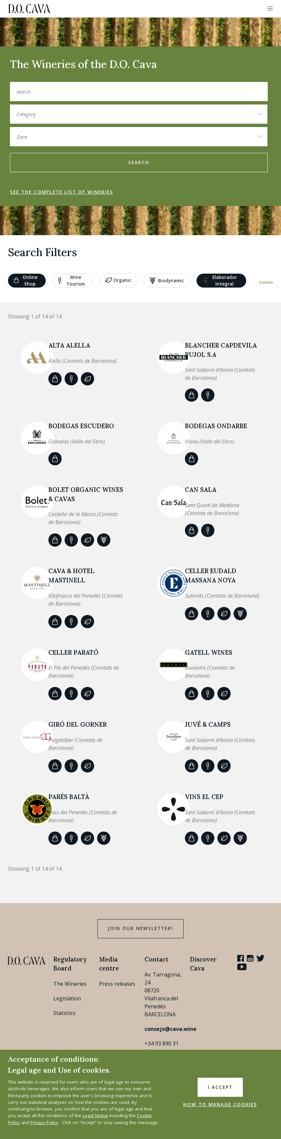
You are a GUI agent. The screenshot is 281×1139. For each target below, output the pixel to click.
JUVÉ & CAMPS (208, 724)
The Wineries (69, 983)
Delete (266, 282)
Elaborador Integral (219, 280)
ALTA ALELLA (69, 345)
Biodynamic (167, 280)
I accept (220, 1087)
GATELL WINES (208, 652)
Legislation (67, 998)
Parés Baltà (68, 797)
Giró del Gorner (77, 724)
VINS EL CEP (204, 797)
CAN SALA (200, 490)
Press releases (117, 983)
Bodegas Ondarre (216, 426)
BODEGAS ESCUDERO (81, 426)
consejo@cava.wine (170, 1029)
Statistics (64, 1013)
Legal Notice (95, 1115)
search (138, 163)
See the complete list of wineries (61, 192)
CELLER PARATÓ (73, 652)
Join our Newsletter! (140, 928)
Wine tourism (71, 280)
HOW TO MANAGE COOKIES (220, 1104)
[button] (270, 8)
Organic (118, 280)
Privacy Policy (44, 1122)
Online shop (25, 280)
